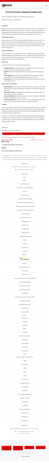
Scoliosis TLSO (25, 276)
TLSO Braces (25, 366)
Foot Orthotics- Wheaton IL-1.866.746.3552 (12, 152)
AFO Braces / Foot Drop (16, 139)
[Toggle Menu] (46, 5)
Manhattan (27, 139)
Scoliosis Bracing (25, 345)
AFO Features (25, 272)
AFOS (25, 362)
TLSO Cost (25, 242)
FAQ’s (24, 356)
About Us (25, 256)
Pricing (24, 182)
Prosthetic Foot (25, 227)
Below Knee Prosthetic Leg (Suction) (25, 204)
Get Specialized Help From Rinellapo (23, 134)
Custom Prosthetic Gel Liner (25, 219)
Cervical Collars (25, 403)
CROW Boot (25, 349)
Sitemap (30, 454)
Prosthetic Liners (25, 418)
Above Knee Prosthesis (25, 291)
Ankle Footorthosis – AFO (25, 269)
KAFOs (25, 373)
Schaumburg (32, 139)
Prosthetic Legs (25, 415)
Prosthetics (25, 334)
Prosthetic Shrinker (25, 314)
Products (25, 265)
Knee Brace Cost (25, 249)
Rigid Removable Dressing (25, 238)
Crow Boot (25, 253)
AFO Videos (25, 323)
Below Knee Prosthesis (25, 287)
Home (24, 179)
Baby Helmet (25, 341)
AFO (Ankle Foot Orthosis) (25, 338)
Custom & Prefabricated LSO (25, 284)
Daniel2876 (5, 139)
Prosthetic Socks (25, 230)
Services (24, 317)
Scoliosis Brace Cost (25, 186)
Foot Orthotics (25, 295)
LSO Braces (25, 392)
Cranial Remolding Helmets (25, 411)
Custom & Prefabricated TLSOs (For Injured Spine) (25, 280)
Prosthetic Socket (25, 223)
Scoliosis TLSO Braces (25, 400)
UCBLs (25, 370)
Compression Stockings (25, 302)
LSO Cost (25, 245)
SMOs (25, 377)
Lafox (24, 139)
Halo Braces (25, 407)
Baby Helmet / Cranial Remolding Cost (25, 189)
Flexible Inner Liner (26, 234)
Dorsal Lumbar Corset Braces (25, 396)
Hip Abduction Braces (25, 385)
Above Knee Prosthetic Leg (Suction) (25, 212)
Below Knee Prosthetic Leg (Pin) (25, 200)
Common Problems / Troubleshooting (24, 359)
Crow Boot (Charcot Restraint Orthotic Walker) (25, 299)
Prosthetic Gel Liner (25, 215)
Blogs (24, 330)
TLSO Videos (25, 327)
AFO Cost (25, 193)
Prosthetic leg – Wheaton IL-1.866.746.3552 (12, 146)
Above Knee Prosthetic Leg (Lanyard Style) (25, 208)
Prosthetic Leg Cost (25, 197)
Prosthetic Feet (25, 422)
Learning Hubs (24, 320)
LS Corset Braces (25, 388)
